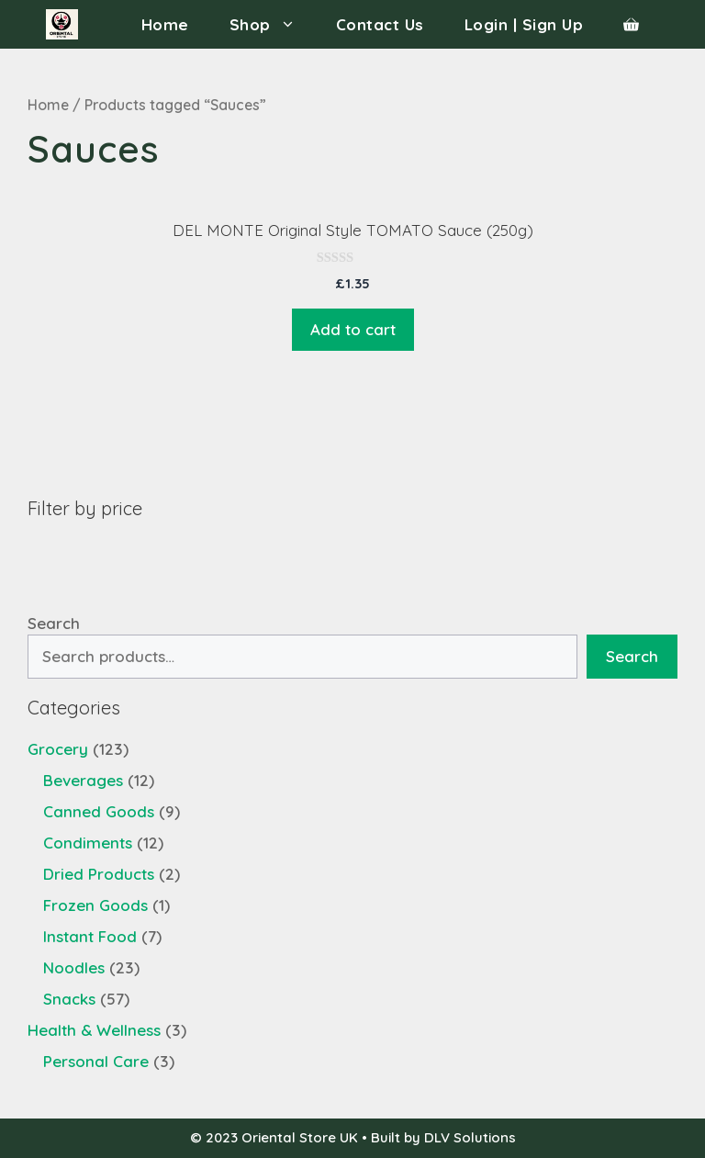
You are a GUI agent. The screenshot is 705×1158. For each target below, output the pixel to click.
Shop (272, 24)
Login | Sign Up (524, 24)
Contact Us (380, 24)
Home (165, 24)
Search (54, 623)
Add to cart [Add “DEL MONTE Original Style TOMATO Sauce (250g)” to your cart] (353, 329)
